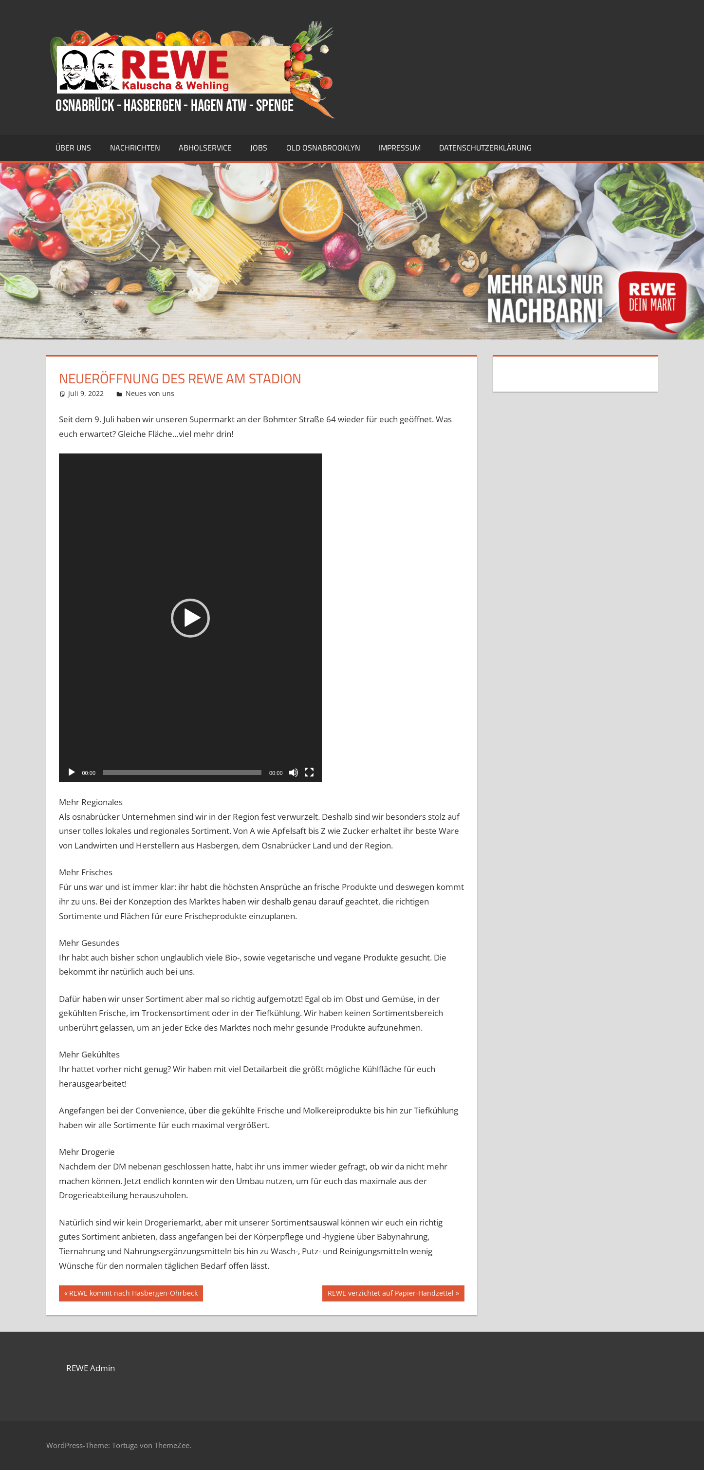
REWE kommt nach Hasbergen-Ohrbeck (133, 1294)
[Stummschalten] (293, 772)
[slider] (182, 772)
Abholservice (205, 147)
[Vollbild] (309, 772)
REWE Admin (90, 1368)
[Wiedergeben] (71, 772)
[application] (190, 617)
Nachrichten (135, 147)
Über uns (73, 147)
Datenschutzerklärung (485, 147)
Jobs (258, 147)
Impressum (400, 147)
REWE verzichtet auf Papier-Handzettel (390, 1294)
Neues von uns (150, 393)
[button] (190, 618)
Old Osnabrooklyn (323, 147)
